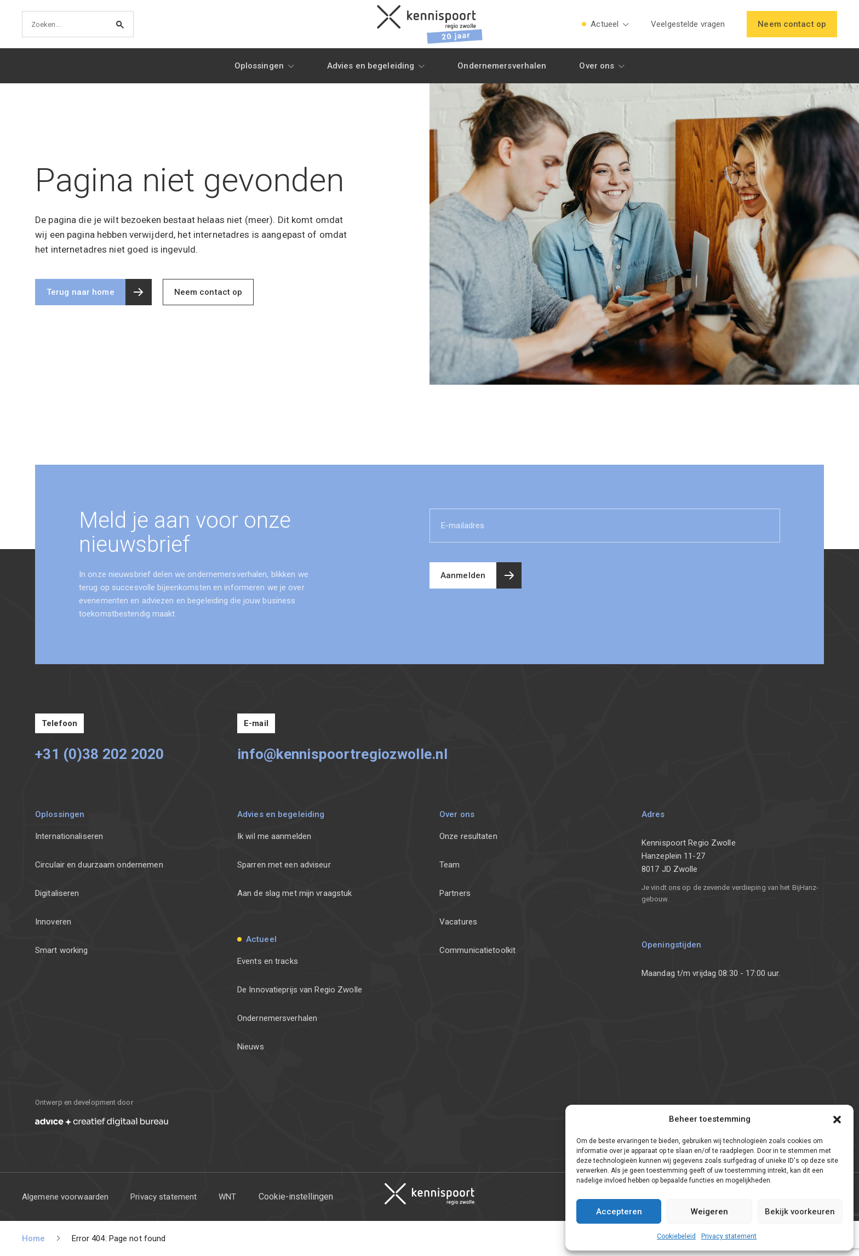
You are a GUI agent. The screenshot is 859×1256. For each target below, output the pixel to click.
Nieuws (250, 1047)
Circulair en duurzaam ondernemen (99, 865)
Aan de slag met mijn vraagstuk (294, 893)
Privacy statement (729, 1236)
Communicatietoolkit (477, 950)
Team (449, 865)
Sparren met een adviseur (284, 865)
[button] (837, 1119)
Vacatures (458, 922)
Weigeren (709, 1212)
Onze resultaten (468, 836)
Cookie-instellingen (296, 1196)
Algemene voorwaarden (65, 1197)
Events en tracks (267, 961)
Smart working (61, 950)
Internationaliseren (69, 836)
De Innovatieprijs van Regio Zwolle (299, 990)
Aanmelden (462, 575)
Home (33, 1238)
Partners (455, 893)
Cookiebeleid (676, 1236)
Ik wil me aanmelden (274, 836)
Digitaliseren (57, 893)
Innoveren (53, 922)
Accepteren (619, 1212)
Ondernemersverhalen (277, 1018)
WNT (227, 1197)
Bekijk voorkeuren (800, 1212)
